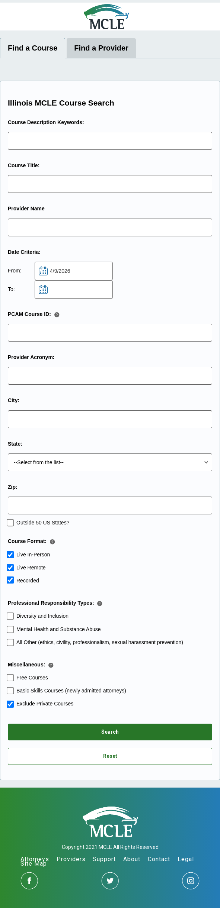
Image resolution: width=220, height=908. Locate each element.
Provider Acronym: (31, 357)
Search (110, 732)
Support (104, 859)
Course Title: (23, 165)
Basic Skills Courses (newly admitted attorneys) (71, 691)
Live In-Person (33, 555)
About (131, 859)
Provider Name (26, 208)
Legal (186, 859)
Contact (159, 859)
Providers (71, 859)
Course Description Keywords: (46, 122)
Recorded (27, 581)
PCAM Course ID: (29, 314)
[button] (58, 316)
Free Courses (32, 678)
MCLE (106, 16)
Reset (110, 756)
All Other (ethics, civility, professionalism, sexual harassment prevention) (99, 642)
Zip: (12, 487)
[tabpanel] (110, 430)
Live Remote (31, 568)
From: (15, 271)
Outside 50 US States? (42, 523)
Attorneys (34, 859)
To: (11, 289)
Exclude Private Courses (44, 704)
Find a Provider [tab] (101, 48)
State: (15, 444)
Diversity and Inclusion (42, 616)
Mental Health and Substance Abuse (58, 629)
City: (13, 400)
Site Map (33, 863)
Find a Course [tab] (32, 48)
